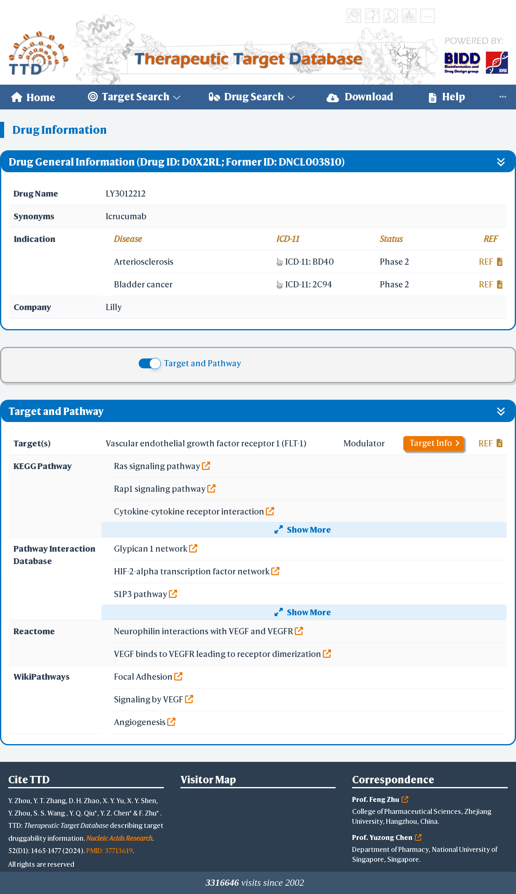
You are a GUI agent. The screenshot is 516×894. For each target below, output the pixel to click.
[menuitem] (33, 97)
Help (447, 97)
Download (360, 97)
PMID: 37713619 (109, 850)
